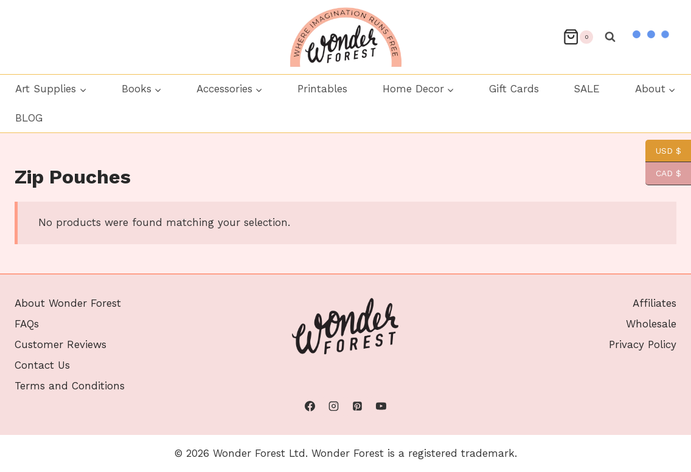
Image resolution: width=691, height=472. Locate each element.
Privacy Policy (642, 344)
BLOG (29, 118)
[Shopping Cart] (578, 37)
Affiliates (654, 303)
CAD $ (663, 173)
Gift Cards (514, 89)
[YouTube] (381, 406)
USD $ (663, 151)
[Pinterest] (357, 406)
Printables (322, 89)
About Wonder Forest (68, 303)
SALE (587, 89)
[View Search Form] (610, 37)
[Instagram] (333, 406)
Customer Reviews (60, 344)
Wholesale (651, 324)
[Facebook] (309, 406)
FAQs (27, 324)
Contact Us (42, 365)
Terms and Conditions (70, 386)
